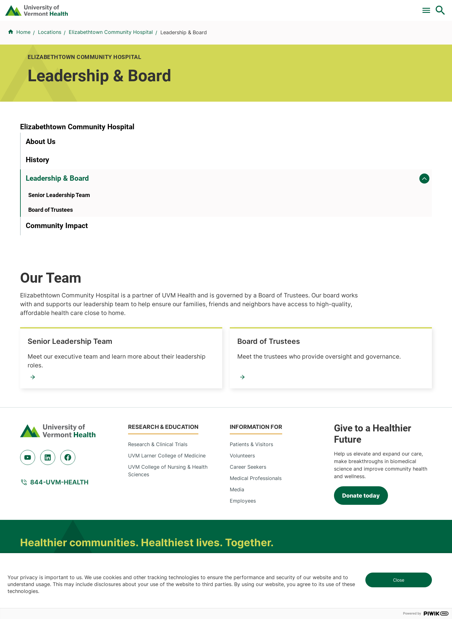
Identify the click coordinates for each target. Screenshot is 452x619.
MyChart (428, 7)
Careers (337, 7)
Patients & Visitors (334, 38)
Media (237, 408)
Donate (308, 7)
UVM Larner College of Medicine (167, 374)
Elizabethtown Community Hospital (111, 69)
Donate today (361, 414)
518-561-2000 (355, 525)
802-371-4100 (249, 525)
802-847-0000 (38, 525)
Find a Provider (157, 38)
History (37, 222)
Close (398, 580)
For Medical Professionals (258, 7)
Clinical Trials (200, 7)
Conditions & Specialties (224, 38)
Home (23, 69)
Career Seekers (248, 385)
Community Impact (57, 288)
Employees (243, 419)
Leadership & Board (57, 240)
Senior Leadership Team (59, 257)
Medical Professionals (256, 397)
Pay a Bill (163, 7)
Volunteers (242, 374)
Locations (284, 38)
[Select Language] (376, 7)
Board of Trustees (50, 272)
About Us (41, 204)
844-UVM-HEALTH (59, 401)
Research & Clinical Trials (157, 363)
